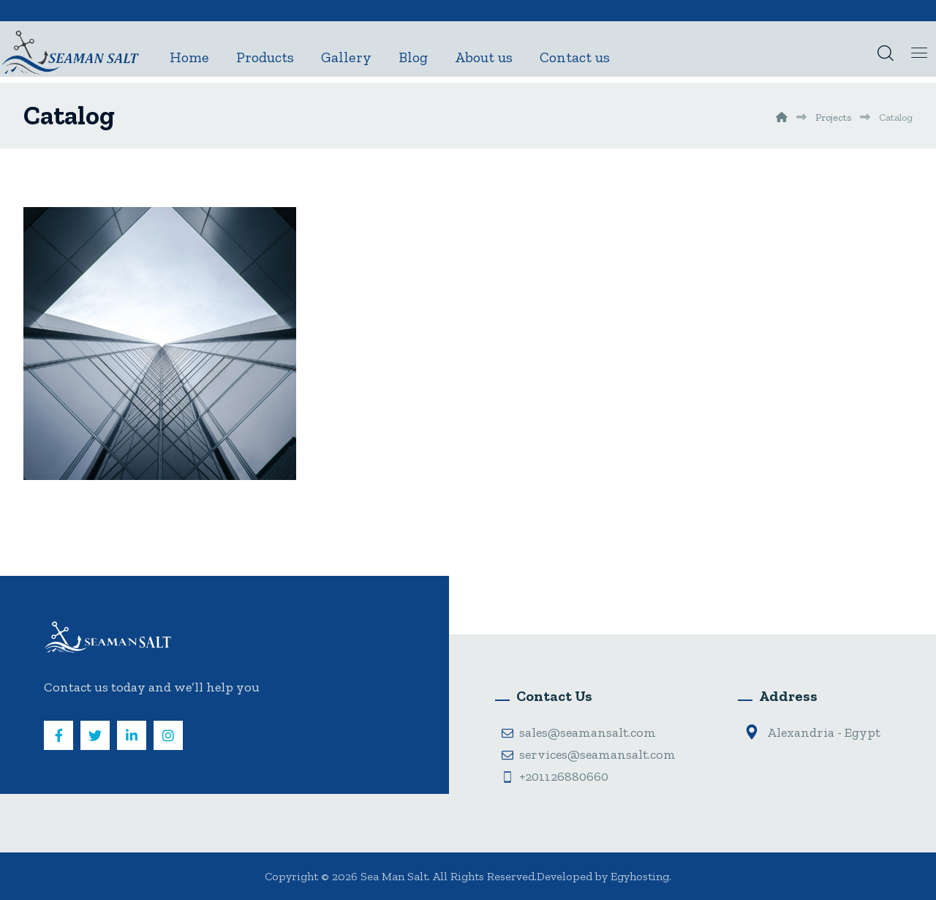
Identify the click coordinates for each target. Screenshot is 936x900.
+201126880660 (555, 776)
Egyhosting (640, 876)
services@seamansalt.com (589, 754)
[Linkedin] (131, 735)
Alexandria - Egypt (812, 732)
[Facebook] (58, 735)
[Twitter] (95, 735)
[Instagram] (168, 735)
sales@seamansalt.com (579, 732)
